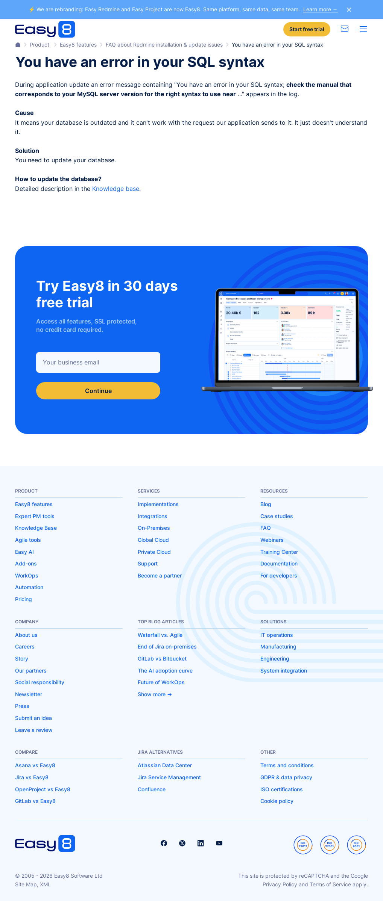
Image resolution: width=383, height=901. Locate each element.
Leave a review (34, 730)
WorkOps (26, 575)
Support (148, 563)
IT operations (276, 635)
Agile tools (28, 540)
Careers (25, 646)
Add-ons (26, 563)
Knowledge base (115, 188)
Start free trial (306, 29)
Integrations (152, 516)
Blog (265, 504)
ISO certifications (281, 789)
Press (22, 706)
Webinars (272, 540)
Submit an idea (33, 718)
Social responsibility (39, 682)
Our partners (31, 670)
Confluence (152, 789)
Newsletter (28, 694)
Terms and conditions (287, 765)
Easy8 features (34, 504)
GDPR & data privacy (286, 777)
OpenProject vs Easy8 (42, 789)
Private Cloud (154, 552)
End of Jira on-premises (167, 646)
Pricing (23, 599)
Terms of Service (330, 884)
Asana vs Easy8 (35, 765)
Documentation (279, 563)
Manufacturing (278, 646)
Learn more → (320, 9)
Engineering (274, 658)
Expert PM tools (35, 516)
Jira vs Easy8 (32, 777)
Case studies (276, 516)
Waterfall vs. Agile (160, 635)
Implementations (158, 504)
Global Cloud (153, 540)
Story (21, 658)
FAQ (265, 528)
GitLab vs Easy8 (35, 801)
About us (26, 635)
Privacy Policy (280, 884)
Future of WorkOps (161, 682)
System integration (283, 670)
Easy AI (24, 552)
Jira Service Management (169, 777)
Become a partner (160, 575)
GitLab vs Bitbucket (162, 658)
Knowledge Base (36, 528)
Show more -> (155, 694)
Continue (98, 391)
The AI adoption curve (165, 670)
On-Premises (154, 528)
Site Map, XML (33, 884)
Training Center (279, 552)
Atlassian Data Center (165, 765)
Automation (29, 587)
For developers (278, 575)
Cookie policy (276, 801)
